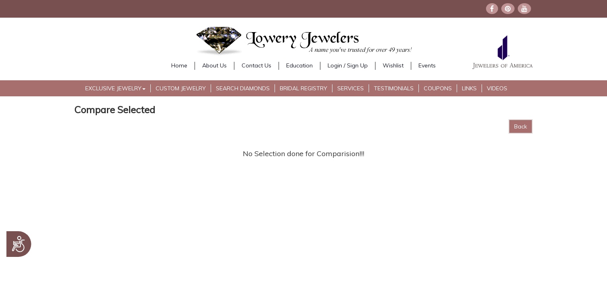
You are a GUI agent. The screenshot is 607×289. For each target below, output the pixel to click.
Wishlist (393, 65)
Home (179, 65)
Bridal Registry (303, 88)
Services (350, 88)
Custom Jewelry (181, 88)
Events (427, 65)
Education (299, 65)
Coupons (438, 88)
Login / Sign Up (348, 65)
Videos (497, 88)
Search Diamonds (243, 88)
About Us (214, 65)
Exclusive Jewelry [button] (115, 88)
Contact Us (256, 65)
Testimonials (394, 88)
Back (520, 126)
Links (469, 88)
